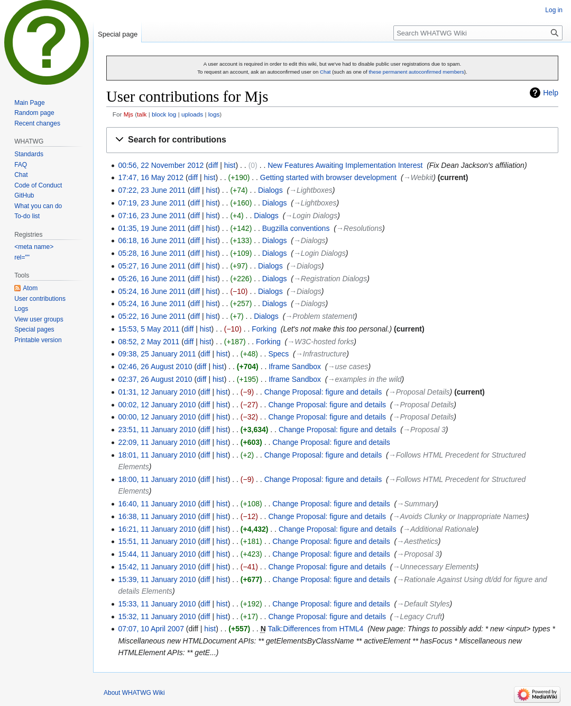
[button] (332, 140)
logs (214, 114)
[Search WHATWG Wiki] (478, 32)
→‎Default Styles (423, 604)
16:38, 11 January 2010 (157, 516)
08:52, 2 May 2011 (148, 341)
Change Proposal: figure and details (323, 392)
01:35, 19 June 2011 (152, 228)
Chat (325, 72)
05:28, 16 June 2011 (152, 253)
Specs (278, 354)
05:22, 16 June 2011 (152, 316)
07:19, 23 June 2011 (152, 203)
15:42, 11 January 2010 (157, 566)
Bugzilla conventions (296, 228)
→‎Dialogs (309, 240)
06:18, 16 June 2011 (152, 240)
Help (550, 92)
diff (213, 165)
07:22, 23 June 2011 (152, 190)
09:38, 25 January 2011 (157, 354)
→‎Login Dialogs (311, 215)
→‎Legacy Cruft (416, 616)
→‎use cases (348, 366)
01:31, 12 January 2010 (157, 392)
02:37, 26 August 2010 (155, 379)
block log (164, 114)
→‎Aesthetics (417, 541)
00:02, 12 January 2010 (157, 404)
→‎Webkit (418, 177)
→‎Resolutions (359, 228)
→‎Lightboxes (311, 190)
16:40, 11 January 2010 (157, 503)
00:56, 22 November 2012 (161, 165)
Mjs (128, 114)
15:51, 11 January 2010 (157, 541)
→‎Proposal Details (419, 392)
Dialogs (270, 190)
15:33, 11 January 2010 (157, 604)
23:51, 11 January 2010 (157, 429)
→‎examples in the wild (365, 379)
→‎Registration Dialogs (330, 278)
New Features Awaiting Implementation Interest (345, 165)
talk (141, 114)
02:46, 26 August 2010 (155, 366)
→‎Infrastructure (321, 354)
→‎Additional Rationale (439, 529)
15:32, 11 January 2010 (157, 616)
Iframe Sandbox (295, 366)
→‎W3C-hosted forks (320, 341)
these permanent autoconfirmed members (416, 72)
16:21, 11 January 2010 (157, 529)
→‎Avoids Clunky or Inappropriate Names (459, 516)
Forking (264, 329)
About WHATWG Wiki (134, 692)
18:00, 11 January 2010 (157, 479)
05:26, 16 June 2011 (152, 278)
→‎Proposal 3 (424, 429)
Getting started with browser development (328, 177)
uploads (192, 114)
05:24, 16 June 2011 (152, 291)
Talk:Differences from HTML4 (315, 628)
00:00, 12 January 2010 (157, 417)
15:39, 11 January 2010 (157, 579)
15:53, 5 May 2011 (148, 329)
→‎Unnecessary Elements (434, 566)
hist (230, 165)
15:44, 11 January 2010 (157, 554)
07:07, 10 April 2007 (151, 628)
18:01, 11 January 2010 (157, 455)
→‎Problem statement (319, 316)
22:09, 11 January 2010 (157, 442)
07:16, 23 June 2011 (152, 215)
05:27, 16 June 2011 (152, 266)
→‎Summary (416, 503)
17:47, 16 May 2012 (150, 177)
